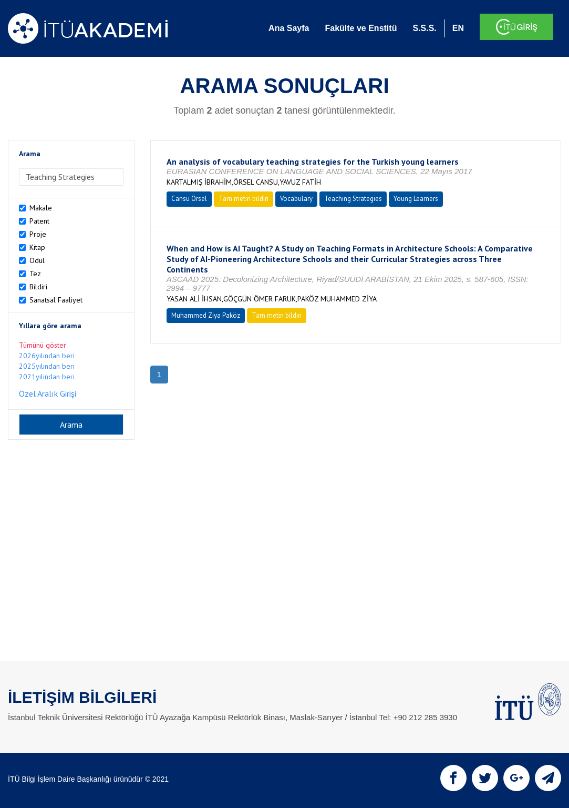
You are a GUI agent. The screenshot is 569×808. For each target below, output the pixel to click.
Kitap (37, 247)
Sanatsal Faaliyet (55, 300)
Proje (37, 234)
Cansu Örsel (189, 198)
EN (458, 28)
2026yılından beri (47, 355)
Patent (39, 221)
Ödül (37, 260)
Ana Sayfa (288, 28)
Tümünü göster (42, 345)
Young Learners (416, 198)
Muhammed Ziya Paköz (205, 315)
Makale (40, 208)
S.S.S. (424, 28)
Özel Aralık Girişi (47, 393)
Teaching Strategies (353, 198)
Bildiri (38, 286)
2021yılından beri (47, 376)
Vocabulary (296, 198)
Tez (35, 273)
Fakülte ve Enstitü (361, 28)
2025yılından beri (47, 366)
